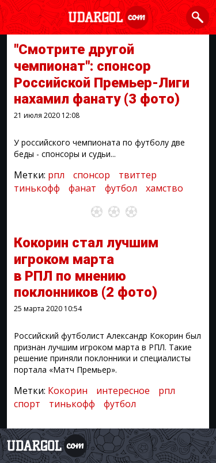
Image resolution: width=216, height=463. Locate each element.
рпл (56, 175)
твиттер (138, 175)
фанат (82, 188)
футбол (121, 188)
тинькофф (37, 188)
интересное (123, 390)
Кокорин (68, 390)
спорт (27, 403)
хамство (164, 188)
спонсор (91, 175)
